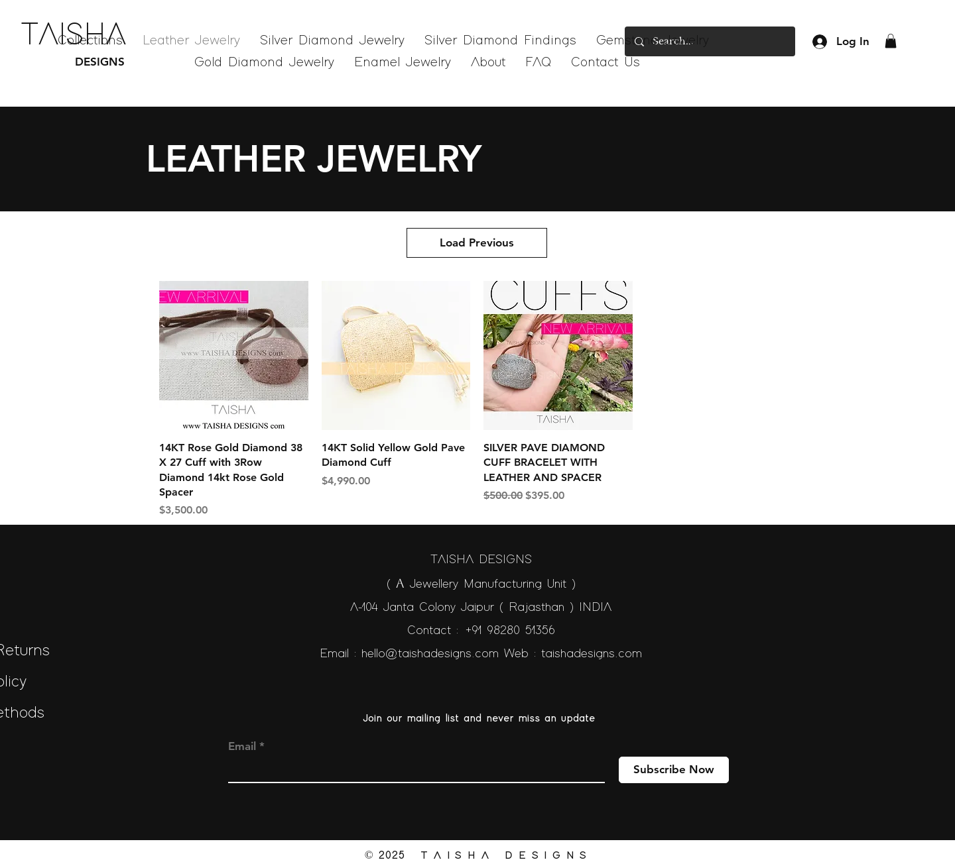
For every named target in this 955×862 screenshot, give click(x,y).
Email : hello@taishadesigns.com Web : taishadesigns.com (481, 654)
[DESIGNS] (82, 62)
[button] (891, 41)
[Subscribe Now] (674, 770)
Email (242, 746)
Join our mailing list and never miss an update (479, 718)
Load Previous (477, 242)
